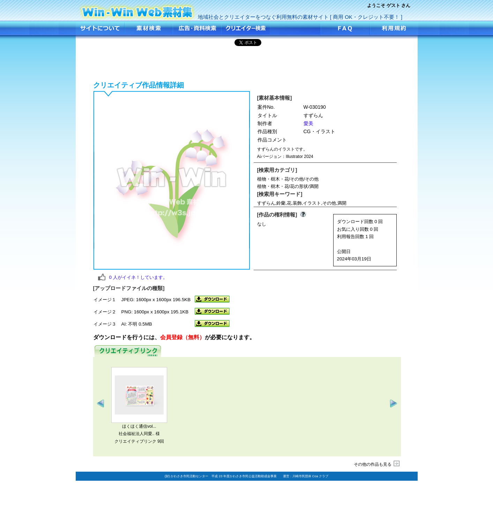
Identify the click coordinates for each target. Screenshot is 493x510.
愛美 (308, 123)
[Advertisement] (247, 62)
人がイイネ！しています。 (138, 277)
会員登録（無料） (182, 337)
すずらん (137, 9)
